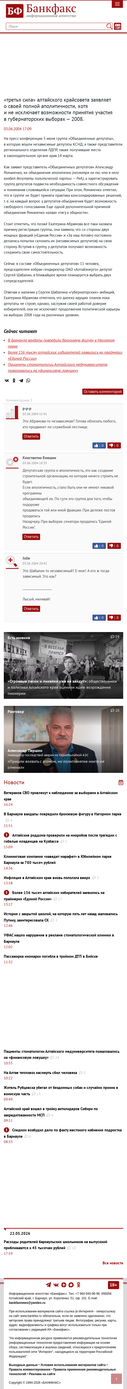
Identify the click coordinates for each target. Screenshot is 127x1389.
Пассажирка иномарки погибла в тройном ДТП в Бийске (51, 956)
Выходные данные (23, 1365)
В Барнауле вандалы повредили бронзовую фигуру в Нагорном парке (62, 814)
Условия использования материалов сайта (73, 1365)
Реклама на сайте (42, 1374)
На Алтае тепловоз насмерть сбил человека (40, 1072)
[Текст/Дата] (117, 26)
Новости (14, 782)
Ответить (31, 436)
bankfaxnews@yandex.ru (27, 1303)
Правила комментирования (29, 1369)
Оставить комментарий (103, 391)
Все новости (113, 1263)
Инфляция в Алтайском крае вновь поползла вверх (47, 877)
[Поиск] (109, 26)
